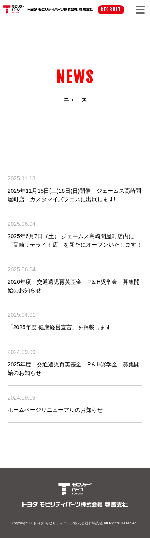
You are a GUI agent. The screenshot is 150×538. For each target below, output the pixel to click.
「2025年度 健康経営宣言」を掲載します (59, 327)
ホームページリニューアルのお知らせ (55, 410)
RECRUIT (111, 9)
